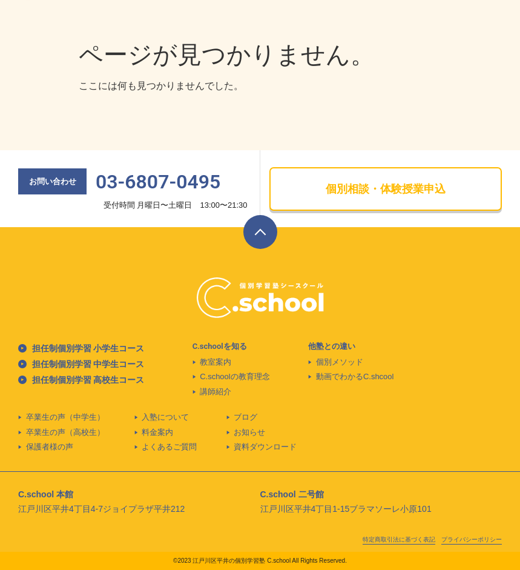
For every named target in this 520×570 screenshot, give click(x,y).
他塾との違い (331, 346)
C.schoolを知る (220, 346)
